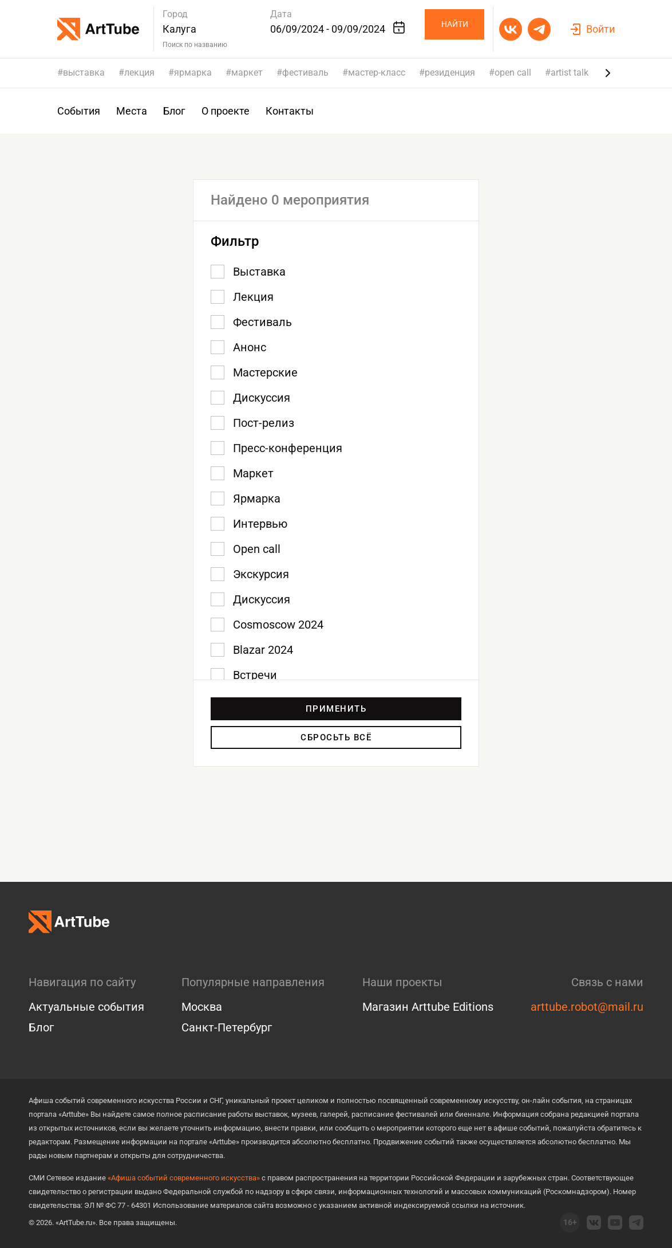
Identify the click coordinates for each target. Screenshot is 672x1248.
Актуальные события (86, 1007)
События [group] (78, 111)
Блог (41, 1027)
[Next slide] (608, 73)
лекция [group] (139, 73)
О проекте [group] (225, 111)
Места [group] (131, 111)
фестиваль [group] (305, 73)
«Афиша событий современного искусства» (184, 1178)
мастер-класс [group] (376, 73)
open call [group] (513, 73)
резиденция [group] (450, 73)
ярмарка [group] (193, 73)
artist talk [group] (569, 73)
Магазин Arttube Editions (427, 1007)
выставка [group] (84, 73)
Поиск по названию (195, 45)
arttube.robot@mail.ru (587, 1007)
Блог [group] (174, 111)
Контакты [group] (290, 111)
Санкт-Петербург (226, 1027)
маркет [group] (247, 73)
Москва (201, 1007)
